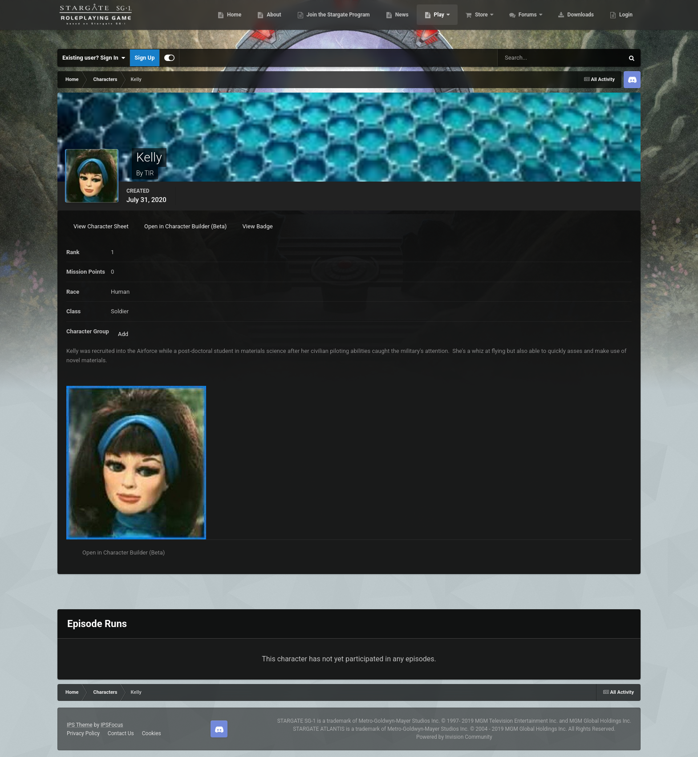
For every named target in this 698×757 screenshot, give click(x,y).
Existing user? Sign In (93, 57)
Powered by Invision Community (454, 737)
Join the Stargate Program (333, 22)
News (397, 22)
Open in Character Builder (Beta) (185, 226)
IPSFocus (112, 725)
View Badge (258, 226)
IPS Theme (80, 725)
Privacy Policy (83, 733)
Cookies (151, 733)
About (268, 22)
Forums (523, 22)
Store (477, 22)
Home (229, 22)
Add (123, 334)
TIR (149, 173)
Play (434, 22)
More (621, 22)
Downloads (575, 22)
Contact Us (121, 733)
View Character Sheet (101, 226)
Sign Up (144, 57)
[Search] (535, 57)
